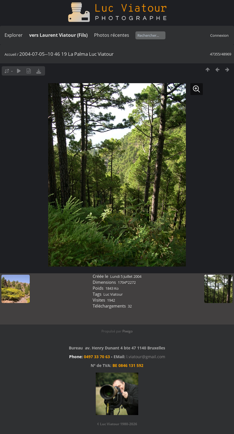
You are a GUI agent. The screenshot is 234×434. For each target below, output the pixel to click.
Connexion (219, 35)
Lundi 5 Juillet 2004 (125, 276)
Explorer (14, 35)
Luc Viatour (113, 294)
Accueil (10, 54)
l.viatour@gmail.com (145, 356)
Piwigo (127, 331)
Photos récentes (111, 35)
